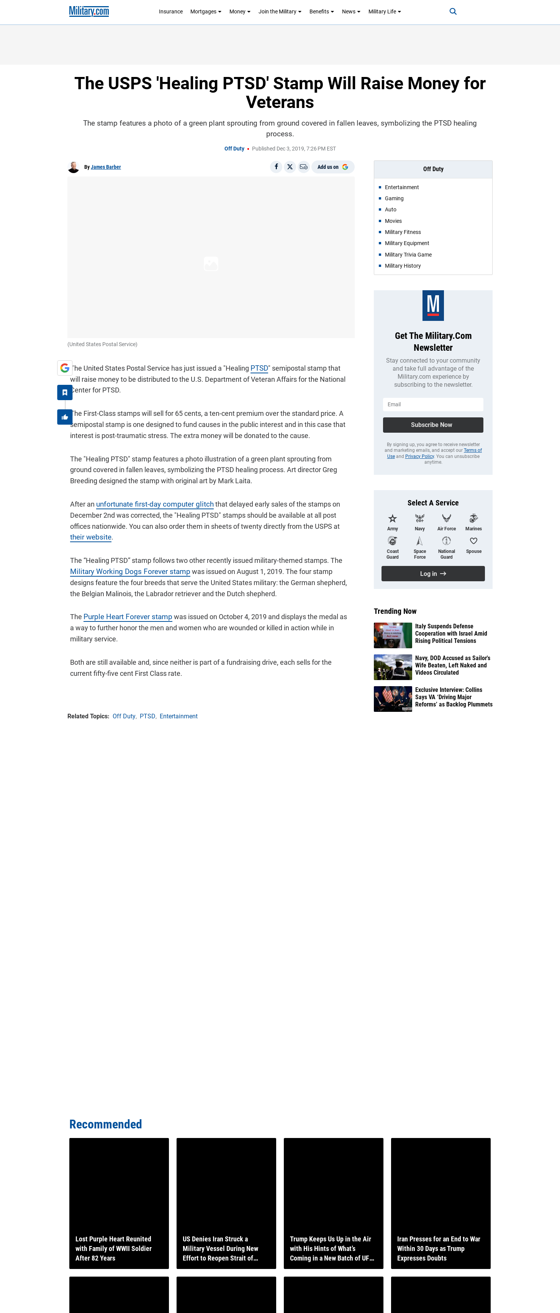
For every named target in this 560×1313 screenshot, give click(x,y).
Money (240, 11)
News (351, 11)
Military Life (384, 11)
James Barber (106, 167)
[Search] (446, 11)
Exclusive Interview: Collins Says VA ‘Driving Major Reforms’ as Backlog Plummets (454, 697)
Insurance (171, 11)
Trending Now (395, 611)
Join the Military (280, 11)
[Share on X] (290, 167)
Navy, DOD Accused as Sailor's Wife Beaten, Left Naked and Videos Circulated (452, 665)
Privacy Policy (419, 456)
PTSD (256, 365)
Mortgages (206, 11)
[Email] (304, 167)
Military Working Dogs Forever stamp (123, 569)
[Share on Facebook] (276, 167)
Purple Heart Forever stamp (123, 614)
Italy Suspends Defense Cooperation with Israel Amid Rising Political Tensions (451, 633)
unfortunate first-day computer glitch (149, 501)
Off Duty (234, 148)
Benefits (321, 11)
